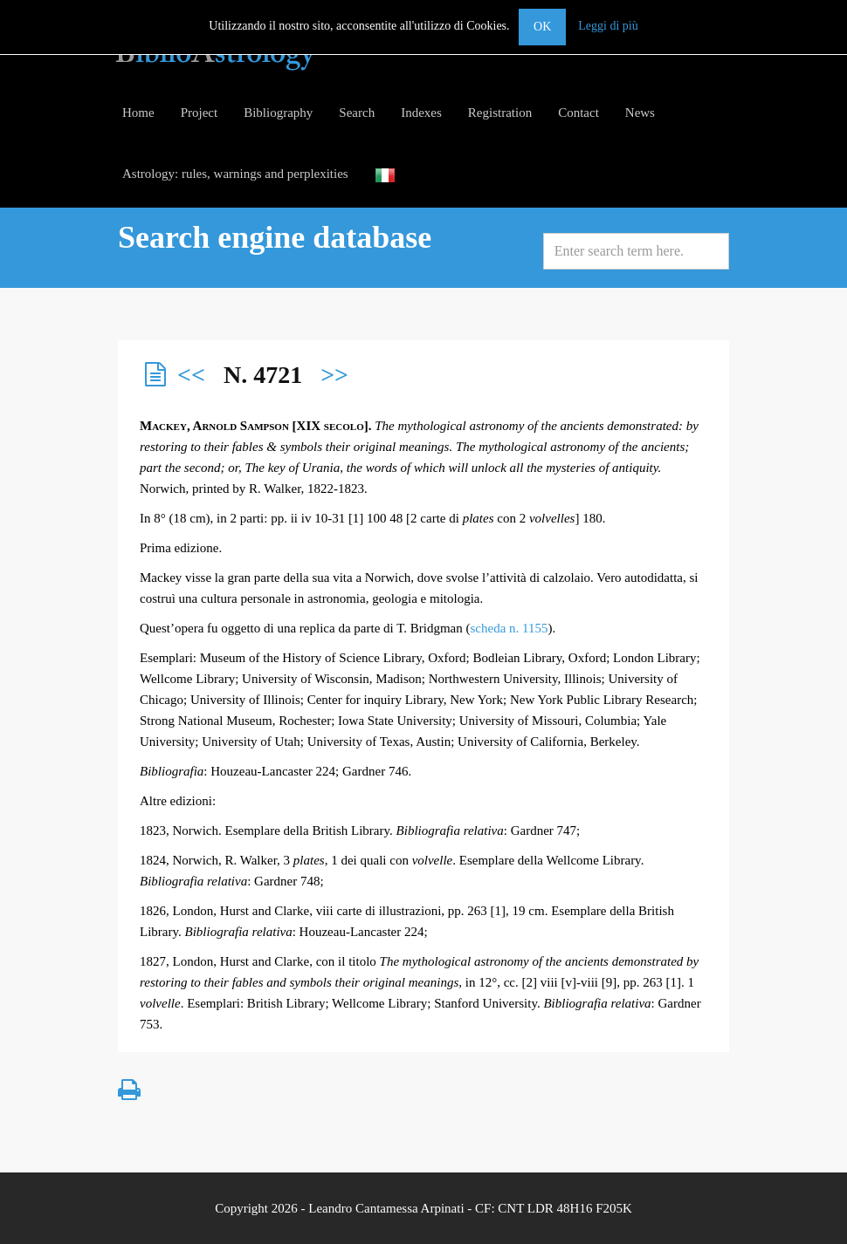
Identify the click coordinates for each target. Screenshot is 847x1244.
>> (334, 374)
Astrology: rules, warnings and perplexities (235, 174)
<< (191, 374)
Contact (578, 113)
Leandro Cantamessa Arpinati (386, 1208)
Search (357, 113)
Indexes (421, 113)
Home (138, 113)
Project (199, 113)
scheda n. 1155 (509, 628)
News (640, 113)
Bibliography (278, 113)
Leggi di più (607, 25)
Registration (500, 113)
